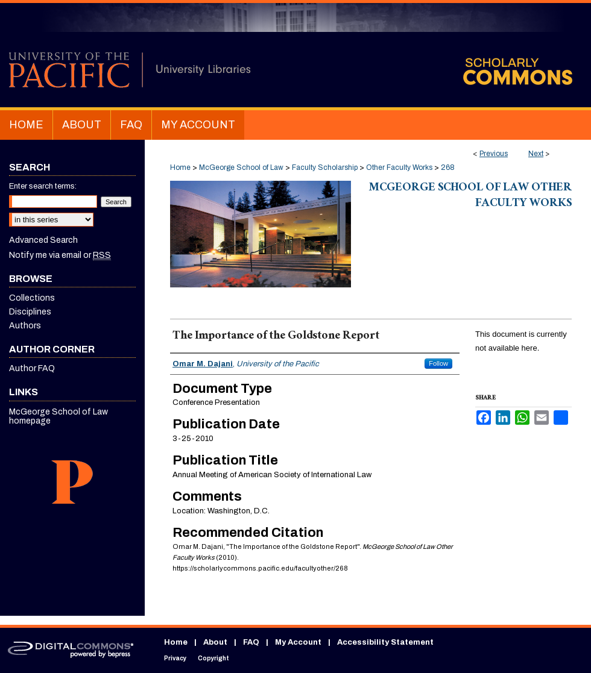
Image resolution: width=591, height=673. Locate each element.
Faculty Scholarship (325, 167)
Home (180, 167)
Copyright (213, 658)
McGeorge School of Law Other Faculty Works (470, 196)
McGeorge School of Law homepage (58, 416)
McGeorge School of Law (241, 167)
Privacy (175, 658)
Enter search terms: (43, 186)
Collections (32, 297)
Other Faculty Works (399, 167)
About (215, 642)
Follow (438, 363)
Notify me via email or (60, 255)
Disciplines (30, 311)
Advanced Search (43, 240)
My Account (298, 642)
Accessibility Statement (385, 642)
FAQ (251, 642)
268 (448, 167)
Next (535, 153)
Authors (25, 325)
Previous (493, 153)
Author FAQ (32, 368)
